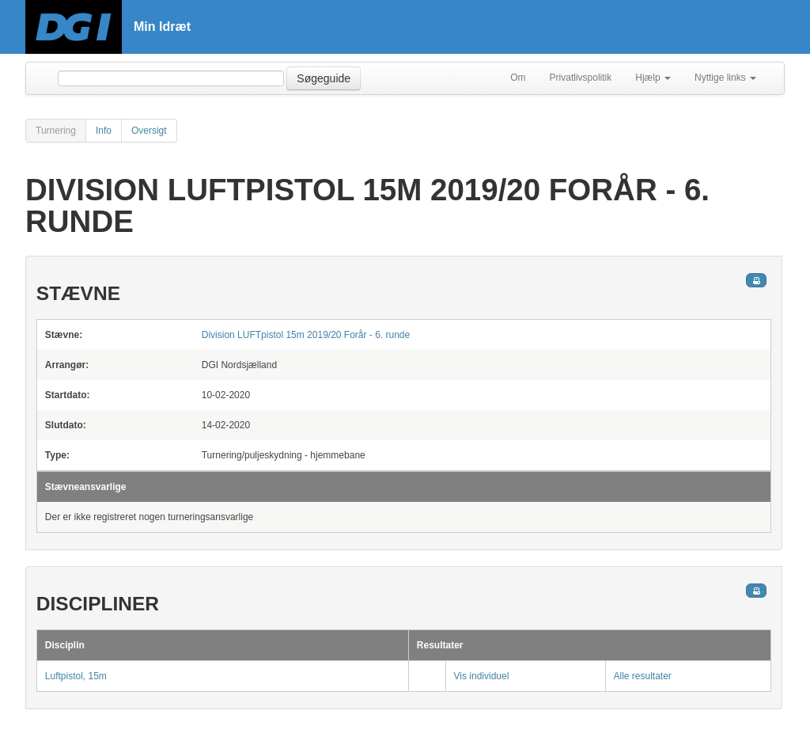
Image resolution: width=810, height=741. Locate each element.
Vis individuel (481, 676)
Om (517, 77)
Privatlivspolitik (581, 77)
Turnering (56, 130)
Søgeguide (323, 78)
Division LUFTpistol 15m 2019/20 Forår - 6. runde (306, 334)
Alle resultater (643, 676)
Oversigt (149, 130)
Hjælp (653, 77)
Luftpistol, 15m (76, 676)
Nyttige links (725, 77)
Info (104, 130)
